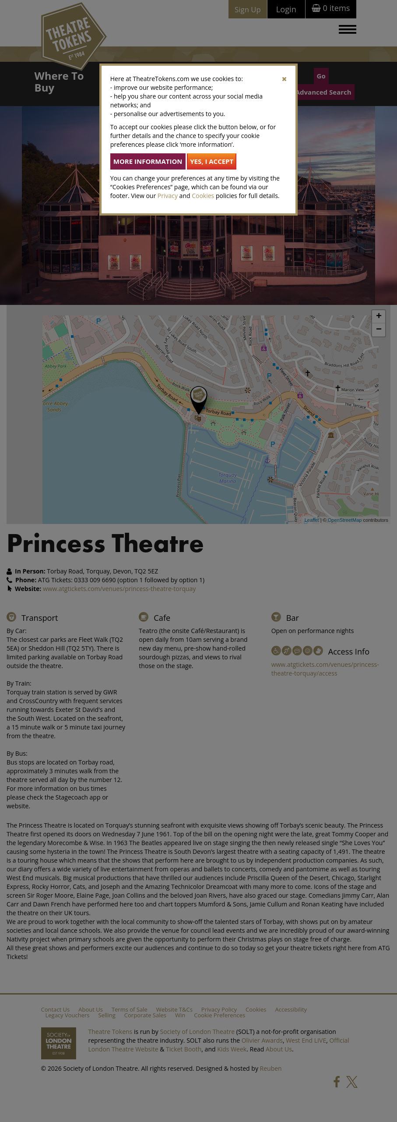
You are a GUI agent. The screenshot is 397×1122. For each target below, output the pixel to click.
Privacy (168, 195)
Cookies (203, 195)
